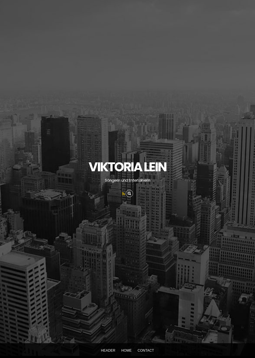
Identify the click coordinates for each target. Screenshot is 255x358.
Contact (146, 350)
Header (108, 350)
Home (126, 350)
